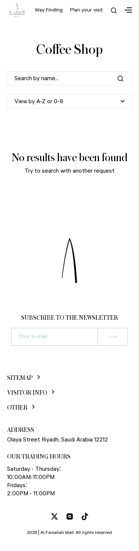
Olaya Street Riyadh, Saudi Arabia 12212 (57, 440)
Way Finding (49, 10)
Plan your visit (86, 10)
